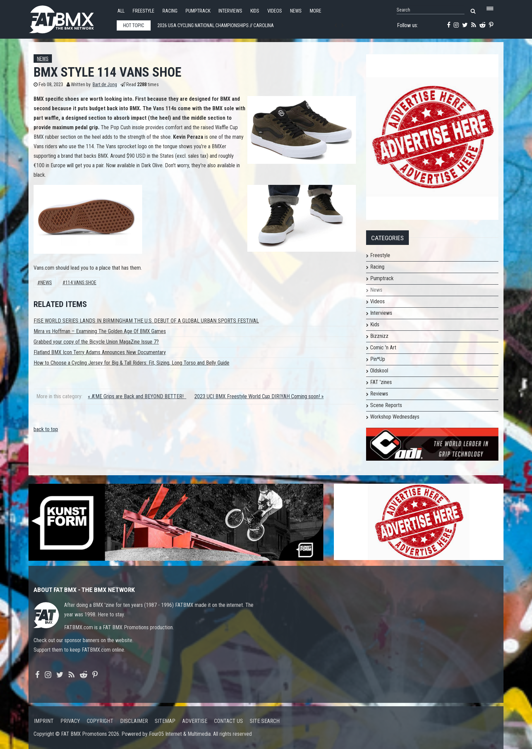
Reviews (379, 393)
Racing (170, 11)
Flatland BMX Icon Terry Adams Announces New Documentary (100, 352)
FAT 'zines (381, 382)
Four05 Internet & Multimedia (180, 734)
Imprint (44, 721)
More (315, 11)
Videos (274, 11)
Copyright (100, 721)
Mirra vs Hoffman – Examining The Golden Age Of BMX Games (100, 331)
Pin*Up (377, 359)
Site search (265, 721)
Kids (254, 11)
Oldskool (379, 370)
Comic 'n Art (383, 347)
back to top (46, 429)
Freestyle (143, 11)
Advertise (194, 721)
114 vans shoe (80, 283)
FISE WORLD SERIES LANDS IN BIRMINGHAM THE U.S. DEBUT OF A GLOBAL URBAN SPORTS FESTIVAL (146, 321)
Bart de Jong (105, 85)
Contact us (228, 721)
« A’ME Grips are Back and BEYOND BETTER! (137, 396)
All (121, 11)
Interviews (230, 11)
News (296, 11)
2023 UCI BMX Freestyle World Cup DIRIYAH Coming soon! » (259, 396)
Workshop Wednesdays (394, 417)
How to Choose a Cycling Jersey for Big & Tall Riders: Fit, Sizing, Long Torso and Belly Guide (131, 363)
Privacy (70, 721)
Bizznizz (379, 336)
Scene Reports (386, 405)
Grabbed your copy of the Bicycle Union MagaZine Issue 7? (96, 342)
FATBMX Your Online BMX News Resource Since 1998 (69, 17)
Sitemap (165, 721)
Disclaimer (134, 721)
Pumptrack (198, 11)
